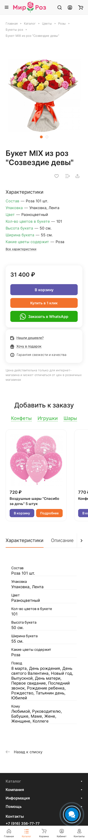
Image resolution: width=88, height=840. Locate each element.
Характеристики (24, 540)
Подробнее (49, 513)
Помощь (14, 806)
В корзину (44, 289)
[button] (41, 137)
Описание (62, 540)
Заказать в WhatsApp (44, 316)
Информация (18, 798)
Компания (15, 789)
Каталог (13, 781)
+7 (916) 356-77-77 (23, 823)
